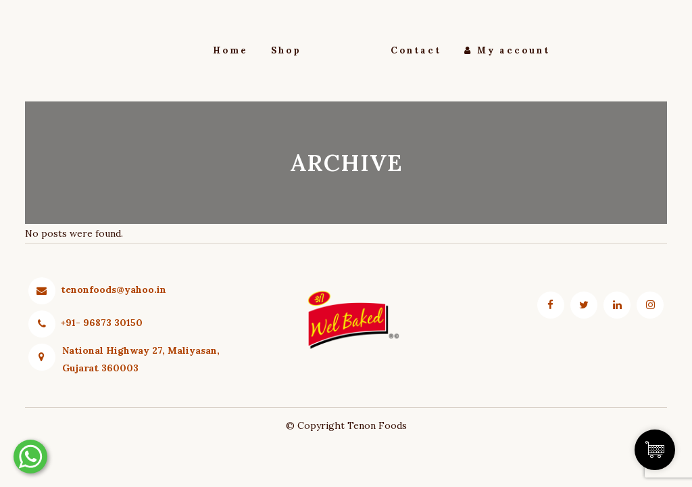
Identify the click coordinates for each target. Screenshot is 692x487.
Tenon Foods (377, 425)
